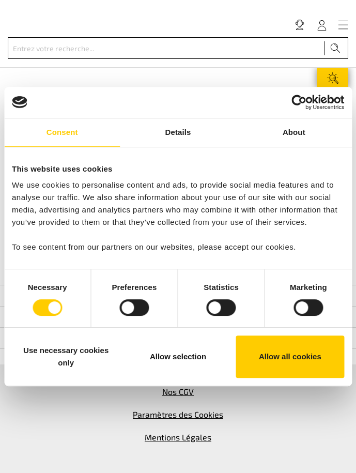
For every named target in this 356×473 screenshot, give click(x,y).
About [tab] (294, 132)
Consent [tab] (62, 132)
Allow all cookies (290, 356)
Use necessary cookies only (66, 356)
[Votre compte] (322, 25)
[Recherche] (335, 48)
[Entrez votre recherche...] (166, 48)
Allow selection (178, 356)
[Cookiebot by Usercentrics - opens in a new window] (299, 102)
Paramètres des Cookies (178, 414)
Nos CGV (178, 391)
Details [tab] (178, 132)
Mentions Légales (178, 437)
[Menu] (343, 25)
